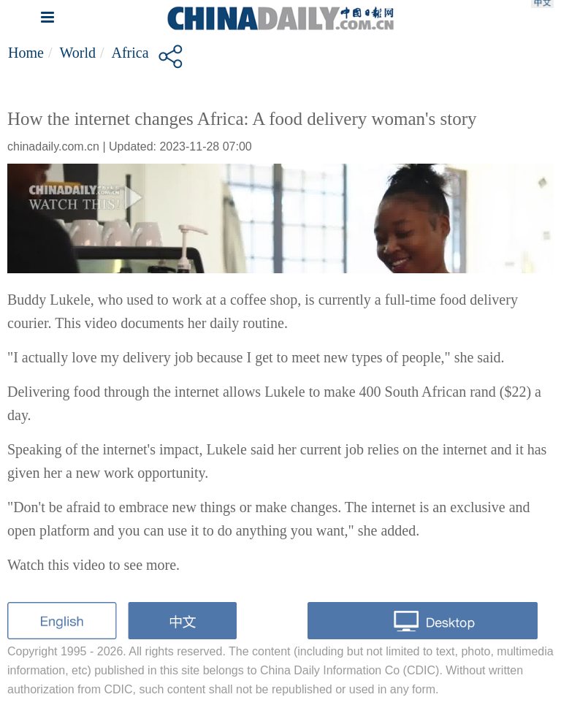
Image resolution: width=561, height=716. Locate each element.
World (77, 53)
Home (26, 53)
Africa (130, 53)
